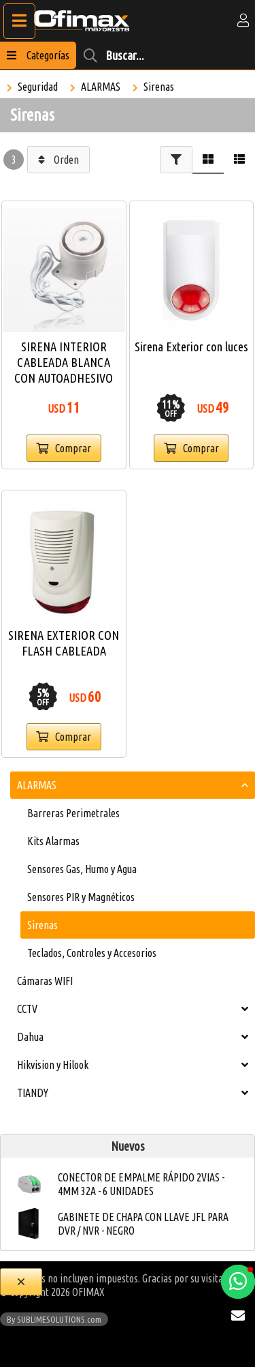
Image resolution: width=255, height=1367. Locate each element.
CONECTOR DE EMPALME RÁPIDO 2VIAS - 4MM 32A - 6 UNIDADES (141, 1184)
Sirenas (158, 86)
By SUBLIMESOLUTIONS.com (54, 1319)
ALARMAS (100, 86)
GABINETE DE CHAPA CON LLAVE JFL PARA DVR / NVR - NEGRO (143, 1224)
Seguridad (38, 86)
